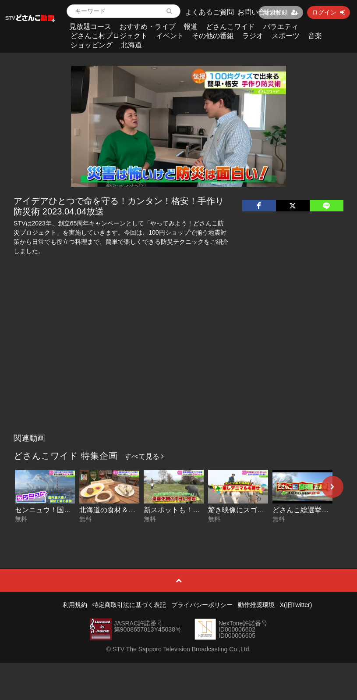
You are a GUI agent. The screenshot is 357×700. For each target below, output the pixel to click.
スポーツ (286, 35)
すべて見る (144, 456)
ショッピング (92, 45)
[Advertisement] (178, 363)
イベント (170, 35)
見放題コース (90, 26)
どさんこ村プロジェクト (109, 35)
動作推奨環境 (256, 604)
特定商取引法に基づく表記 (129, 604)
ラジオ (252, 35)
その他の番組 (213, 35)
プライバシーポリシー (202, 604)
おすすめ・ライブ (148, 26)
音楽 (315, 35)
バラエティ (280, 26)
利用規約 (75, 604)
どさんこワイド (230, 26)
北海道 (131, 45)
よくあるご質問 (209, 12)
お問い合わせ (258, 12)
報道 (191, 26)
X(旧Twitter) (296, 604)
